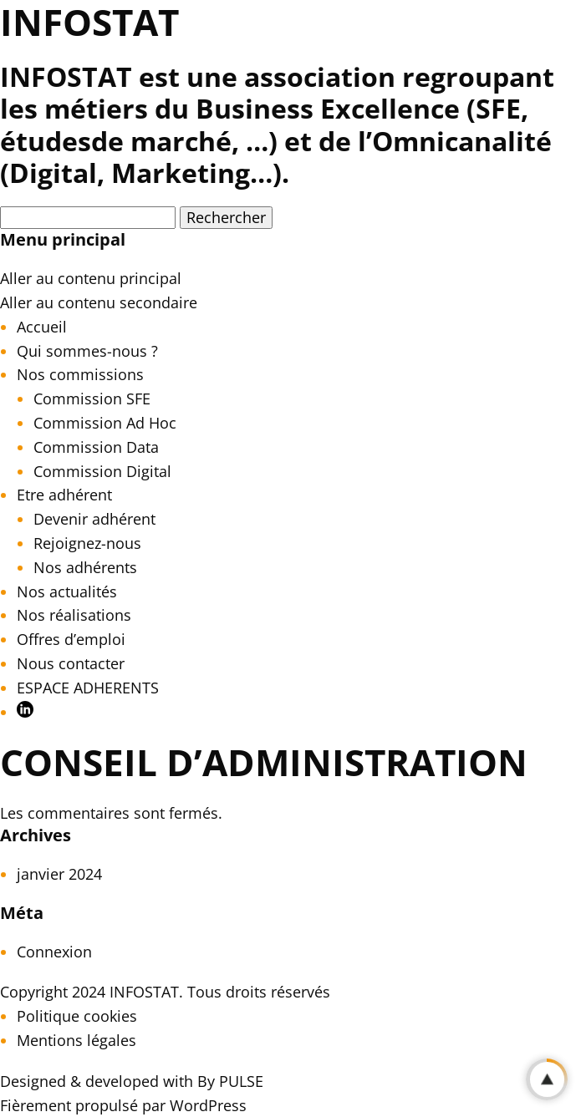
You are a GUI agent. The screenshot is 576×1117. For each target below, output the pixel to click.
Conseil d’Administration (264, 762)
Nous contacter (71, 663)
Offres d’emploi (71, 639)
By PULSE (230, 1081)
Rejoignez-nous (87, 543)
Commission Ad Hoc (104, 423)
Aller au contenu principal (90, 278)
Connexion (54, 952)
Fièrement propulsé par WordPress (123, 1105)
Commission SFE (91, 398)
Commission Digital (102, 471)
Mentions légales (76, 1040)
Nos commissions (80, 374)
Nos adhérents (85, 567)
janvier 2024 (59, 874)
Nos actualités (67, 591)
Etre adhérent (64, 495)
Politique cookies (77, 1016)
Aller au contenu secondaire (98, 302)
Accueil (42, 327)
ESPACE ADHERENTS (88, 688)
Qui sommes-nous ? (87, 351)
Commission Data (96, 447)
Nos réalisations (74, 615)
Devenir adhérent (94, 519)
